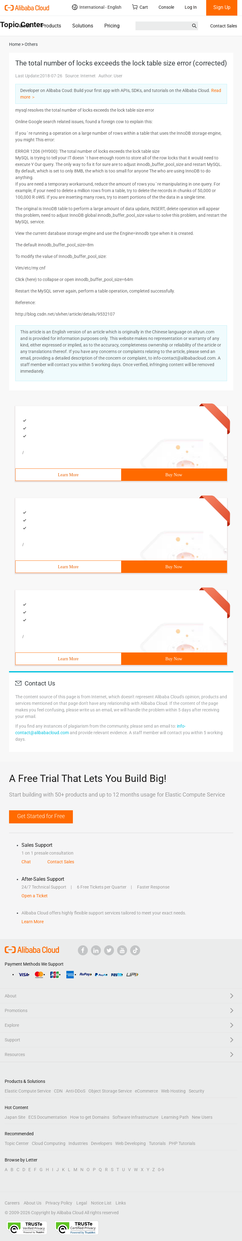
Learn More (68, 475)
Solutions (82, 26)
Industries (78, 1143)
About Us (32, 1202)
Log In (191, 7)
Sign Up (221, 7)
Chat (26, 861)
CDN (58, 1090)
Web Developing (130, 1143)
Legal (81, 1202)
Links (121, 1202)
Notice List (101, 1202)
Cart (140, 7)
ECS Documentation (47, 1117)
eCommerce (146, 1090)
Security (196, 1090)
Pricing (112, 26)
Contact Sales (223, 25)
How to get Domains (89, 1117)
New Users (202, 1117)
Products (51, 26)
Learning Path (175, 1117)
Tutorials (157, 1143)
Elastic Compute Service (28, 1090)
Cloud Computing (48, 1143)
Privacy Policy (58, 1202)
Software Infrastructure (135, 1117)
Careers (12, 1202)
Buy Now (173, 475)
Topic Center (17, 1143)
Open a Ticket (34, 895)
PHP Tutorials (182, 1143)
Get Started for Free (41, 816)
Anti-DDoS (75, 1090)
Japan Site (15, 1117)
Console (166, 7)
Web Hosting (173, 1090)
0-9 (161, 1169)
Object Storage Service (110, 1090)
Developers (101, 1143)
